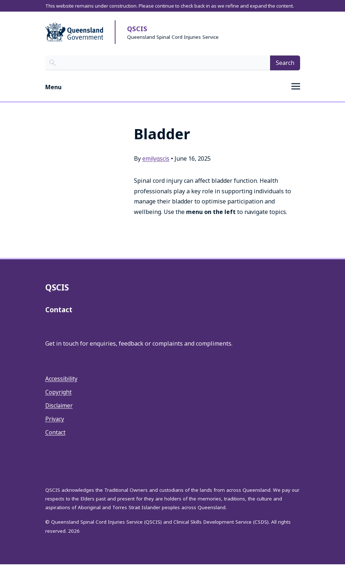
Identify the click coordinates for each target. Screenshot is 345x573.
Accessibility (62, 388)
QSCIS (137, 37)
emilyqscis (156, 167)
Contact (55, 441)
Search (285, 71)
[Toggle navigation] (172, 96)
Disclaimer (60, 414)
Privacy (55, 428)
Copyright (58, 401)
